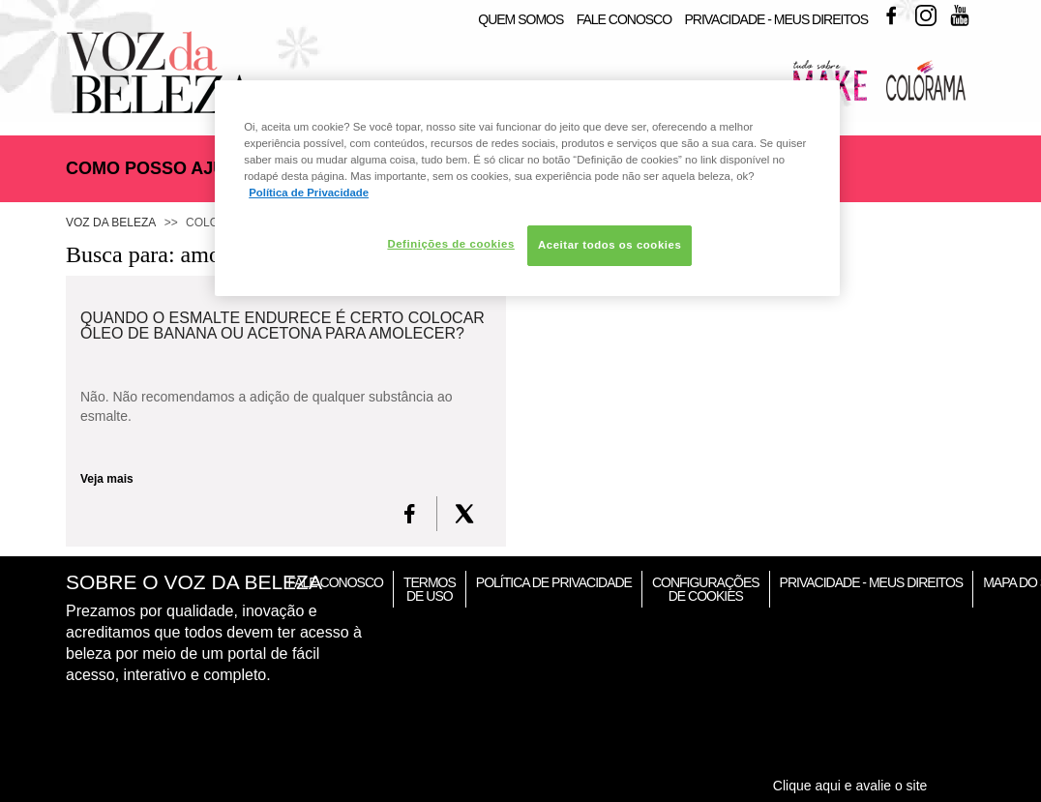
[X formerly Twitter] (464, 513)
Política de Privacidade (554, 582)
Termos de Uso (429, 589)
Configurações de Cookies (705, 589)
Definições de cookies (450, 244)
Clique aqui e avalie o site (850, 785)
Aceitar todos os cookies (609, 245)
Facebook (891, 15)
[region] (527, 188)
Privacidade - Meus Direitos (776, 19)
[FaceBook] (409, 513)
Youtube (959, 15)
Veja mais (107, 479)
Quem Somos (520, 19)
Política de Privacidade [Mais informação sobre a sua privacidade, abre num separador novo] (309, 192)
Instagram (926, 15)
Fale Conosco (624, 19)
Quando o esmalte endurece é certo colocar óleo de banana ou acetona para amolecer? (282, 326)
